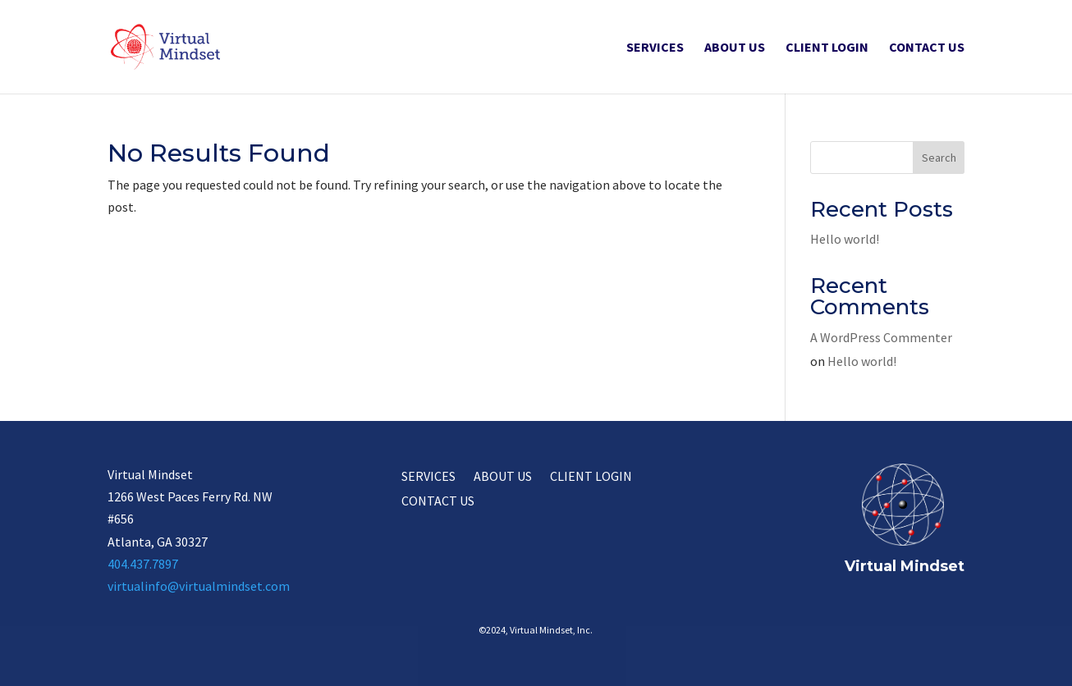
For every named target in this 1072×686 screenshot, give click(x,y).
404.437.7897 (143, 564)
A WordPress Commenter (881, 337)
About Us (734, 48)
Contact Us (926, 48)
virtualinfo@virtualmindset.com (199, 586)
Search (939, 157)
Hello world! (844, 239)
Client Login (827, 48)
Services (655, 48)
